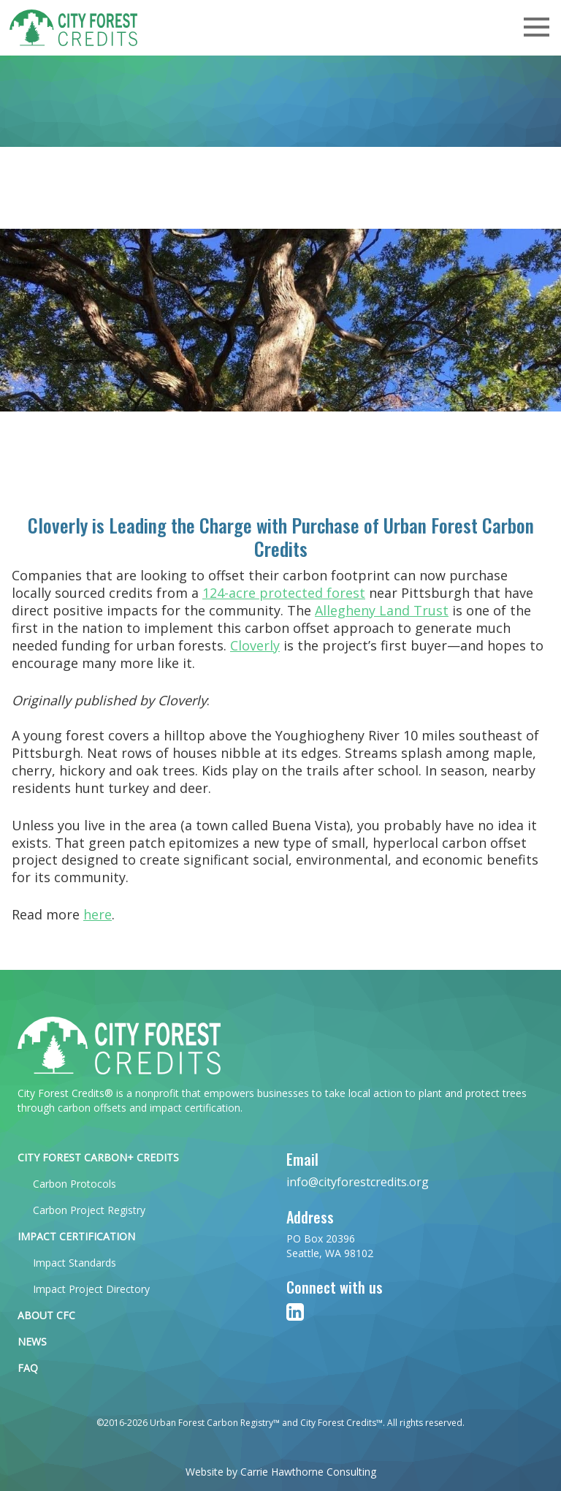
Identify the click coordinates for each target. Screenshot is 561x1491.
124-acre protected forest (283, 593)
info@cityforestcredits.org (357, 1182)
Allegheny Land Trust (382, 610)
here (97, 914)
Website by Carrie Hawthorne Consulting (281, 1472)
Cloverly (255, 645)
